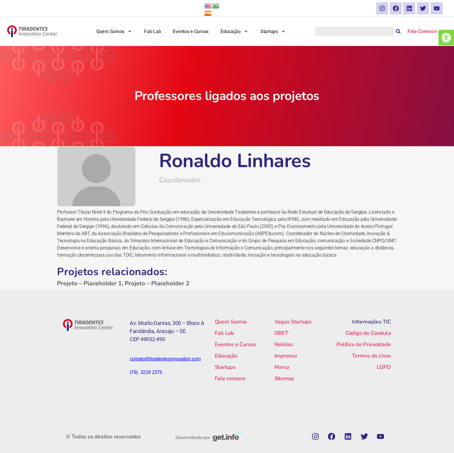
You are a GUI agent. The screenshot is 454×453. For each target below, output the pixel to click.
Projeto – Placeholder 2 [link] (157, 283)
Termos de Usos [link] (371, 355)
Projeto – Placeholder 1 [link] (89, 283)
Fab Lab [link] (152, 31)
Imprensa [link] (285, 355)
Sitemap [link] (284, 378)
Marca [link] (281, 367)
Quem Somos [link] (114, 31)
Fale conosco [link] (230, 378)
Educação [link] (234, 31)
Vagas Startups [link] (293, 321)
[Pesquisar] (398, 31)
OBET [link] (281, 333)
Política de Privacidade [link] (363, 344)
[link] (446, 37)
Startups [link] (273, 31)
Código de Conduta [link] (368, 333)
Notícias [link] (283, 344)
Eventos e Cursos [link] (191, 31)
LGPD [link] (384, 367)
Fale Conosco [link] (422, 31)
